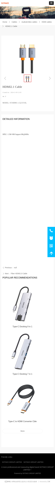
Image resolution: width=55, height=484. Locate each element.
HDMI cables (47, 22)
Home (5, 22)
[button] (51, 3)
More (23, 431)
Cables (14, 22)
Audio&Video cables (29, 22)
